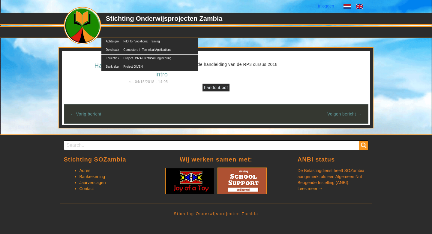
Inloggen (326, 6)
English (359, 7)
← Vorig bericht (85, 114)
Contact (210, 32)
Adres (85, 170)
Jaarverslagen (93, 182)
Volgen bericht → (344, 114)
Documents (183, 32)
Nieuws (157, 32)
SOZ (110, 32)
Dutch (347, 7)
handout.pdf (216, 87)
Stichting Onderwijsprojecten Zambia (164, 18)
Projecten (132, 32)
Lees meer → (310, 188)
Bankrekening (92, 176)
